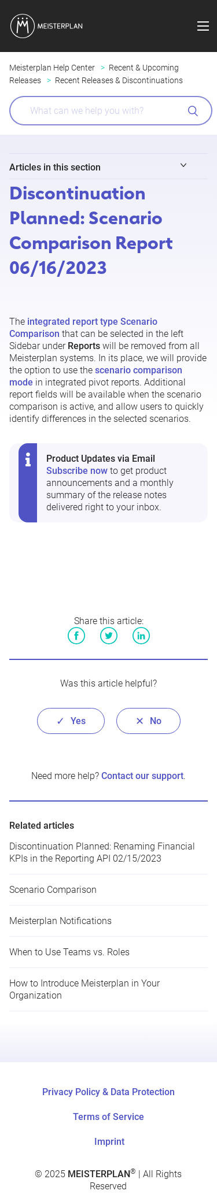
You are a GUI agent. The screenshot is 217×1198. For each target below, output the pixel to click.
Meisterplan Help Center (52, 67)
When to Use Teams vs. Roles (69, 952)
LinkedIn (141, 635)
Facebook (76, 635)
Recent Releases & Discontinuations (119, 80)
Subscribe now (77, 470)
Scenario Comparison (53, 889)
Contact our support (142, 775)
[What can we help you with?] (110, 110)
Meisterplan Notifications (60, 920)
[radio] (71, 721)
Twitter (109, 635)
